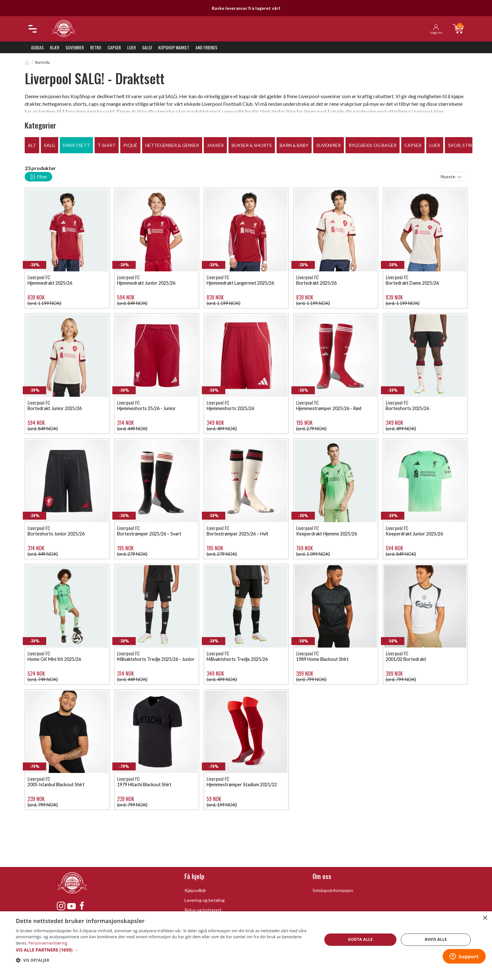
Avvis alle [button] (436, 939)
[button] (164, 949)
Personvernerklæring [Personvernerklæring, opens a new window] (47, 943)
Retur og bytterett (203, 910)
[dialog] (246, 939)
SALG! (147, 47)
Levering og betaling (204, 900)
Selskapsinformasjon (333, 890)
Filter (38, 177)
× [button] (485, 918)
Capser (114, 47)
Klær (54, 47)
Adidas (37, 47)
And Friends (206, 47)
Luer (131, 47)
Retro (95, 47)
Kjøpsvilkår (195, 890)
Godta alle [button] (360, 939)
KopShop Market (173, 47)
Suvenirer (74, 47)
